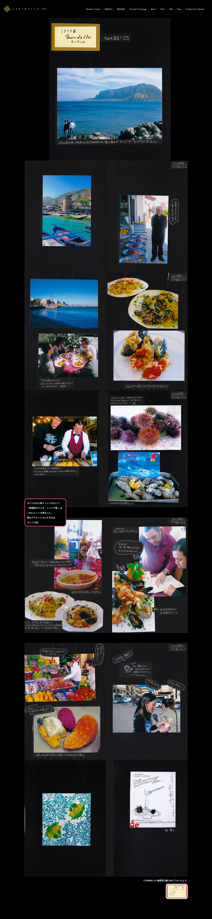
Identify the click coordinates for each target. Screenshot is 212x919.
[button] (108, 9)
